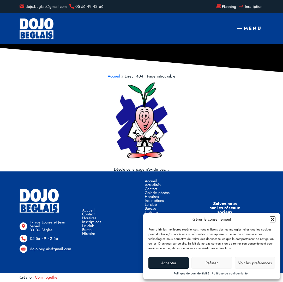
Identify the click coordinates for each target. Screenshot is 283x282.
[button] (272, 219)
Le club (88, 226)
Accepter (168, 263)
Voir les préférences (255, 263)
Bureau (88, 230)
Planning (226, 6)
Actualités (153, 185)
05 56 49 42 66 (86, 6)
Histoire (88, 233)
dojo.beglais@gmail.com (43, 6)
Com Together (47, 277)
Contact (88, 214)
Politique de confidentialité (191, 273)
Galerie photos (157, 193)
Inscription (250, 6)
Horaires (89, 218)
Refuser (212, 263)
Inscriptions (91, 222)
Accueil (114, 76)
